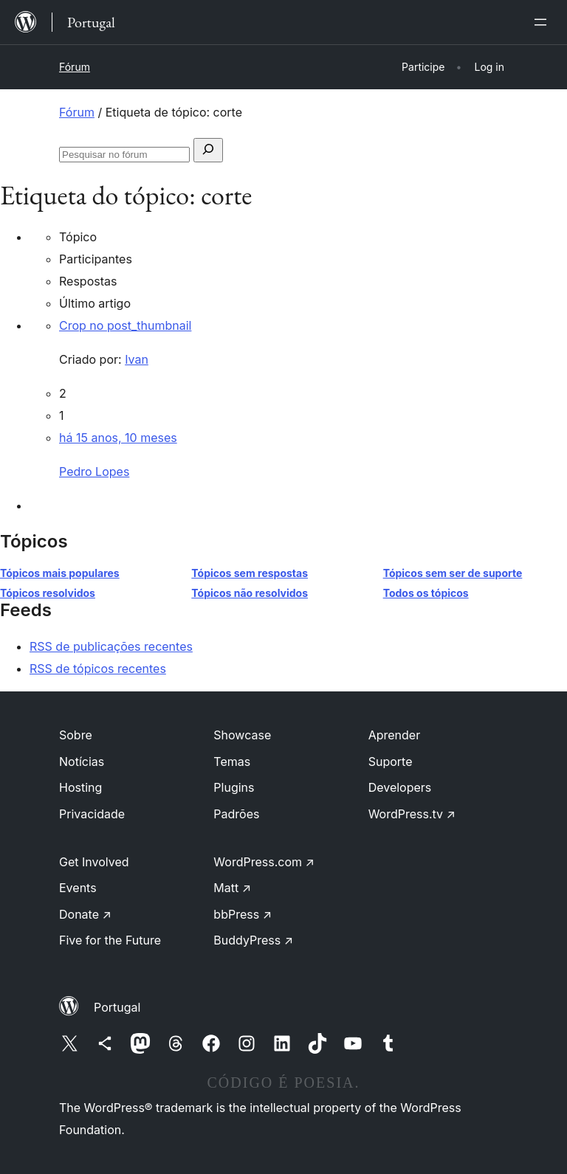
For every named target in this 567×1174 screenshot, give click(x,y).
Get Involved (94, 861)
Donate (85, 914)
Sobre (75, 735)
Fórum (74, 67)
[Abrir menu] (543, 22)
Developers (400, 787)
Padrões (236, 814)
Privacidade (92, 814)
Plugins (233, 787)
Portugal (117, 1007)
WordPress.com (264, 861)
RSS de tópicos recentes (98, 668)
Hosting (80, 787)
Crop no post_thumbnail (125, 325)
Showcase (242, 735)
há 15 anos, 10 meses (118, 437)
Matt (232, 887)
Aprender (394, 735)
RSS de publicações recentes (111, 646)
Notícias (81, 761)
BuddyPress (253, 940)
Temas (231, 761)
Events (78, 887)
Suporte (390, 761)
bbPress (242, 914)
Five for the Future (110, 940)
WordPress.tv (412, 814)
